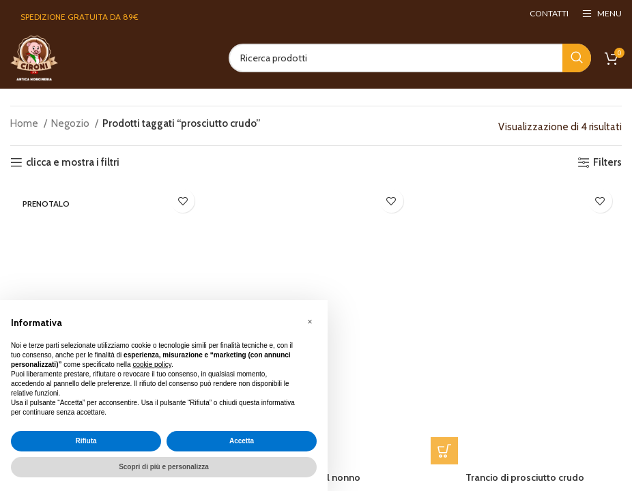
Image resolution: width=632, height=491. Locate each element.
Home (25, 123)
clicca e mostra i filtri (72, 162)
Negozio (71, 123)
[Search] (410, 58)
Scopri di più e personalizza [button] (164, 467)
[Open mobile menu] (602, 13)
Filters (607, 162)
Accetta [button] (241, 441)
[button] (445, 453)
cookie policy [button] (151, 364)
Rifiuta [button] (85, 441)
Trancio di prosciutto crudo (526, 480)
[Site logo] (34, 57)
